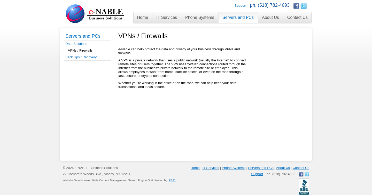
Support (240, 5)
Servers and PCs (82, 36)
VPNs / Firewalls (80, 50)
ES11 (172, 180)
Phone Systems (233, 168)
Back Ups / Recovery (81, 57)
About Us (283, 168)
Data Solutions (76, 44)
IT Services (210, 168)
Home (195, 168)
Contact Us (301, 168)
